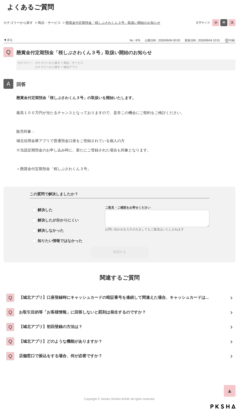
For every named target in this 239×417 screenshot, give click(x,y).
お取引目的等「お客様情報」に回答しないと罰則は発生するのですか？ (87, 313)
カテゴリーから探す (18, 23)
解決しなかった (51, 230)
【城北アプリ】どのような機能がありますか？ (64, 345)
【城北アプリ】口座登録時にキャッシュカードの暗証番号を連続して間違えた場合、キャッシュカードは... (120, 298)
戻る (10, 40)
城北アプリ (70, 67)
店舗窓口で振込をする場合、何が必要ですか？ (64, 360)
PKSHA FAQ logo (223, 412)
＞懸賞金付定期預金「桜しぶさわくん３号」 (53, 169)
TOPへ (229, 396)
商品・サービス (49, 23)
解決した (45, 210)
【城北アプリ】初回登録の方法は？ (54, 329)
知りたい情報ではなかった (60, 241)
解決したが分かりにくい (58, 220)
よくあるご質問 (30, 7)
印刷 (232, 40)
